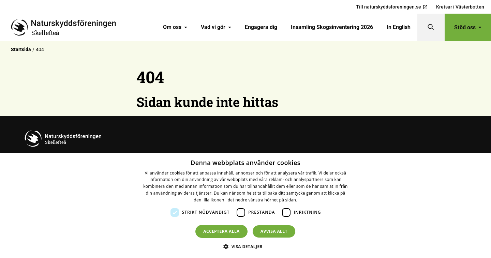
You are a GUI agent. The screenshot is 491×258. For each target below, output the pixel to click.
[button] (245, 246)
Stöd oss (467, 27)
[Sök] (431, 27)
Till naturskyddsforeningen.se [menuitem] (392, 7)
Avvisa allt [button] (274, 231)
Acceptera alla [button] (221, 231)
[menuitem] (175, 27)
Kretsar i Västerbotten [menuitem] (460, 7)
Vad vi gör (216, 27)
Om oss (175, 27)
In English (399, 27)
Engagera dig (261, 27)
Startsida (21, 49)
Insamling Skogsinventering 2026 (332, 27)
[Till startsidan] (66, 27)
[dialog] (245, 205)
